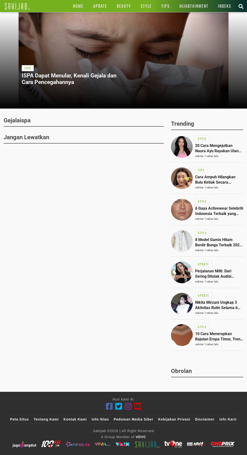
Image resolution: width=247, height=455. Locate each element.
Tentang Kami (46, 419)
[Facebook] (109, 406)
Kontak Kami (75, 419)
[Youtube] (137, 406)
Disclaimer (205, 419)
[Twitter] (118, 406)
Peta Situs (19, 419)
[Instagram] (128, 406)
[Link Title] (17, 6)
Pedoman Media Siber (133, 419)
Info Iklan (100, 419)
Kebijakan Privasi (174, 419)
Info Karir (228, 419)
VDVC (141, 437)
